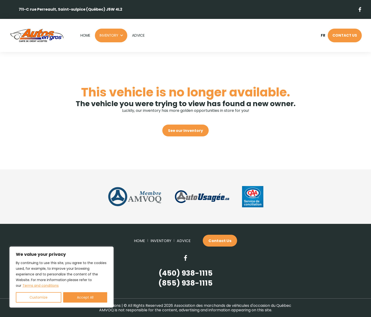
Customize (39, 297)
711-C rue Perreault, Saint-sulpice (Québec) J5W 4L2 (70, 9)
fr (323, 35)
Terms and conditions (40, 285)
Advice (138, 35)
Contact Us (344, 35)
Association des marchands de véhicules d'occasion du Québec (232, 305)
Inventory (109, 35)
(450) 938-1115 (186, 273)
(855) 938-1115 (185, 283)
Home (85, 35)
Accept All (85, 297)
